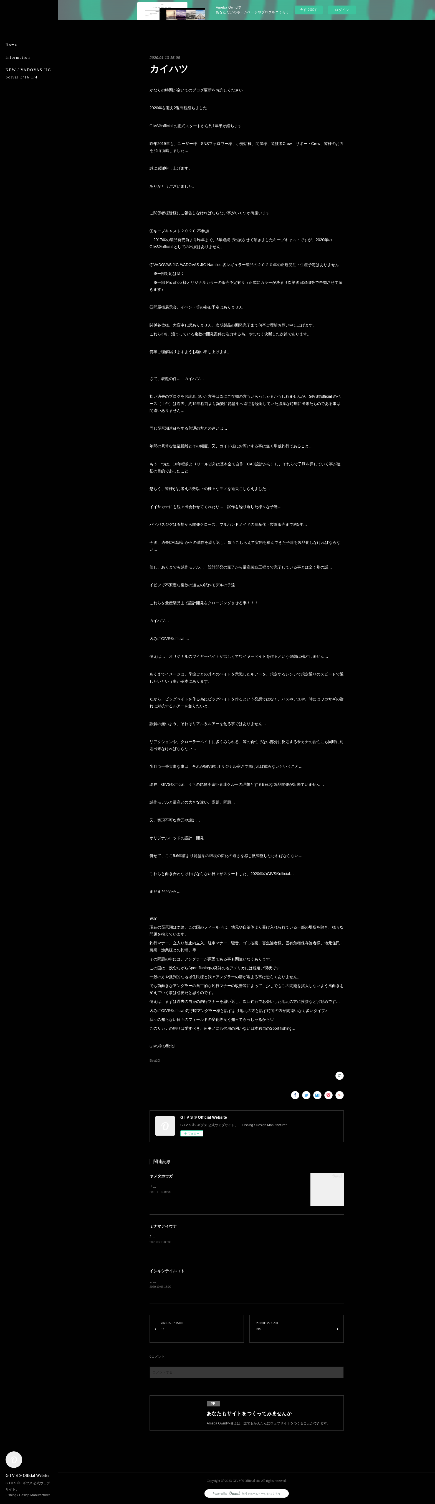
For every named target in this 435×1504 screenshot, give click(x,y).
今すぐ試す (309, 9)
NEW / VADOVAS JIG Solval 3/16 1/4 (28, 73)
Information (18, 57)
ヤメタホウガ (161, 1176)
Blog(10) (155, 1060)
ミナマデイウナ (163, 1226)
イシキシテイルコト (167, 1271)
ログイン (342, 10)
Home (11, 45)
